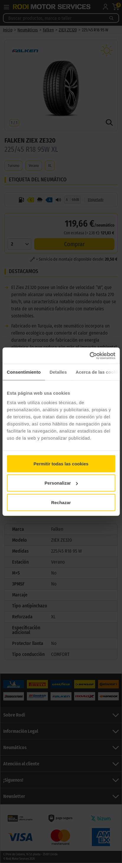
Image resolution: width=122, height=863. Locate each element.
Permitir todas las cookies (61, 463)
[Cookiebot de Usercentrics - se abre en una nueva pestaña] (89, 355)
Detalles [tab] (58, 372)
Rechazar (61, 502)
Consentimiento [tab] (24, 372)
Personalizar (61, 482)
